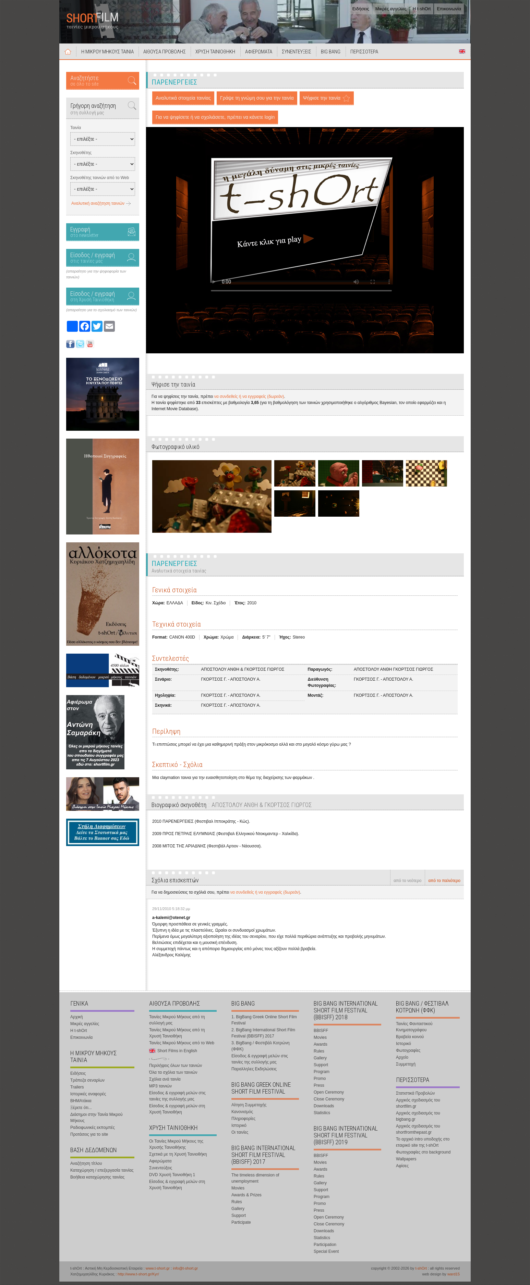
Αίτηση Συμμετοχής (248, 1108)
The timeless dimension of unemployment (255, 1181)
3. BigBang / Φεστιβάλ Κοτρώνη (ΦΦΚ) (260, 1049)
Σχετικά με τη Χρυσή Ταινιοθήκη (178, 1157)
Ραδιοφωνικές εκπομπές (92, 1131)
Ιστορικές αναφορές (88, 1097)
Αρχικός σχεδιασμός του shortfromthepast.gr (418, 1132)
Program (321, 1075)
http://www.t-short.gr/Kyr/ (138, 1277)
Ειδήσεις (360, 8)
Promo (320, 1082)
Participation (325, 1248)
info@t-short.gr (185, 1272)
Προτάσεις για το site (89, 1137)
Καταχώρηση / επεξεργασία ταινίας (102, 1173)
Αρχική (69, 55)
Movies (237, 1191)
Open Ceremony (329, 1095)
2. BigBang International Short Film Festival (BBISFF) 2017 (263, 1036)
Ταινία (75, 131)
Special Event (326, 1254)
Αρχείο (402, 1060)
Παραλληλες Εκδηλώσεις (254, 1072)
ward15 (453, 1277)
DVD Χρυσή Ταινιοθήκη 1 (172, 1178)
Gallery (237, 1212)
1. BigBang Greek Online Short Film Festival (264, 1023)
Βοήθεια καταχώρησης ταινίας (97, 1180)
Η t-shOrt (422, 8)
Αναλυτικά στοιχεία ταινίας (183, 101)
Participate (241, 1225)
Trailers (77, 1090)
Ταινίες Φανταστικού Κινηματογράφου (414, 1030)
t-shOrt (421, 1272)
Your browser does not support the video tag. (301, 225)
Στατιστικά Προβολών (415, 1096)
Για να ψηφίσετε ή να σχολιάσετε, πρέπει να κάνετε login (215, 121)
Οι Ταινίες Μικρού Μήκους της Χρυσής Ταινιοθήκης (176, 1147)
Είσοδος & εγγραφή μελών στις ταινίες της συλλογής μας (177, 1099)
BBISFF (321, 1034)
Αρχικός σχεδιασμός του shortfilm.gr (418, 1106)
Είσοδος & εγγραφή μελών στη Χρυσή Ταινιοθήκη (177, 1112)
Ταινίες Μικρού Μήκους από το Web (181, 1046)
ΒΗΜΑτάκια (81, 1104)
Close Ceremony (329, 1102)
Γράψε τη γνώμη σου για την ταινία (257, 101)
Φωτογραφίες (408, 1053)
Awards (320, 1047)
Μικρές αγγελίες (391, 8)
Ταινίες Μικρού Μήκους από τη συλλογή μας (177, 1023)
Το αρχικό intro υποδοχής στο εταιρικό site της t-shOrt (422, 1145)
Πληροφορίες (243, 1122)
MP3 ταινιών (160, 1089)
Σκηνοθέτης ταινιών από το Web (99, 181)
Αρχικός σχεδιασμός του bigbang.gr (418, 1119)
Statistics (322, 1116)
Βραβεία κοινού (410, 1040)
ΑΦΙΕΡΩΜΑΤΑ (267, 55)
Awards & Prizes (246, 1198)
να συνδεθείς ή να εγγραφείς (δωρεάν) (249, 400)
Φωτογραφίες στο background (423, 1155)
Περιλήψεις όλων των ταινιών (175, 1069)
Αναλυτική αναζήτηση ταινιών (97, 207)
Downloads (324, 1109)
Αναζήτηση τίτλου (86, 1166)
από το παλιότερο (444, 884)
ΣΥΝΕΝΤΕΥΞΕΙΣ (307, 55)
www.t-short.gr (158, 1272)
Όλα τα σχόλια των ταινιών (173, 1075)
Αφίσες (402, 1169)
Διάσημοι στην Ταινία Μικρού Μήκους (96, 1121)
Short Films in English (462, 55)
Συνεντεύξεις (160, 1171)
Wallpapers (406, 1162)
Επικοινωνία (449, 8)
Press (319, 1088)
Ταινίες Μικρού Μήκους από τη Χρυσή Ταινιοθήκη (177, 1036)
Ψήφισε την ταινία (321, 101)
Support (238, 1219)
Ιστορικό (238, 1128)
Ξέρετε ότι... (81, 1111)
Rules (236, 1205)
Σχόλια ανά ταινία (165, 1082)
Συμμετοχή (405, 1067)
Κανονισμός (242, 1115)
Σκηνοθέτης (81, 156)
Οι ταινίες (239, 1135)
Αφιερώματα (160, 1164)
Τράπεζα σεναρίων (87, 1083)
